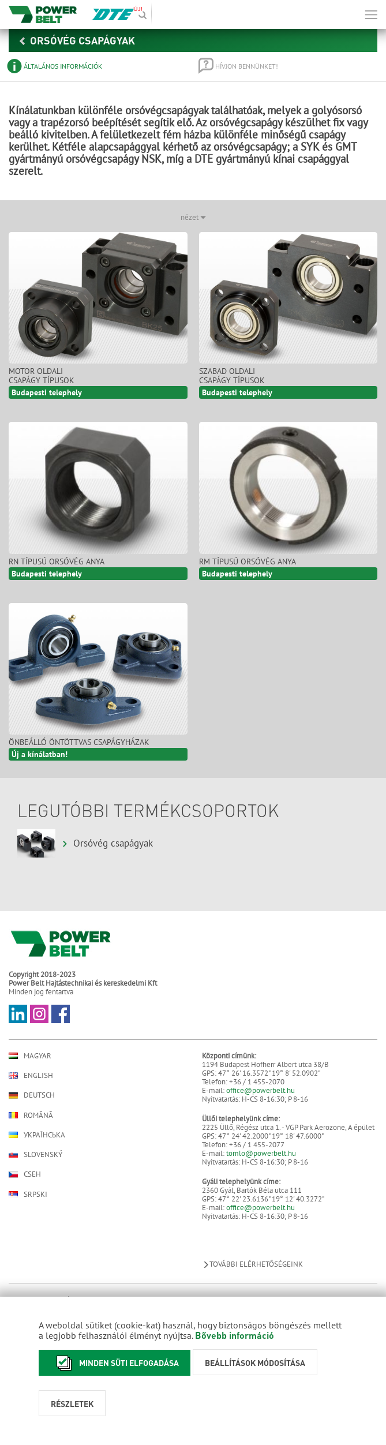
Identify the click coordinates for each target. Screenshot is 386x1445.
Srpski (28, 1194)
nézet (193, 217)
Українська (37, 1134)
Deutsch (32, 1095)
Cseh (25, 1174)
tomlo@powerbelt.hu (261, 1153)
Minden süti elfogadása (114, 1363)
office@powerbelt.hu (260, 1090)
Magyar (30, 1055)
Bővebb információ (234, 1335)
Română (31, 1115)
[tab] (94, 66)
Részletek (72, 1403)
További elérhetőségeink (252, 1264)
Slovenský (35, 1154)
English (31, 1075)
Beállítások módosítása (255, 1362)
